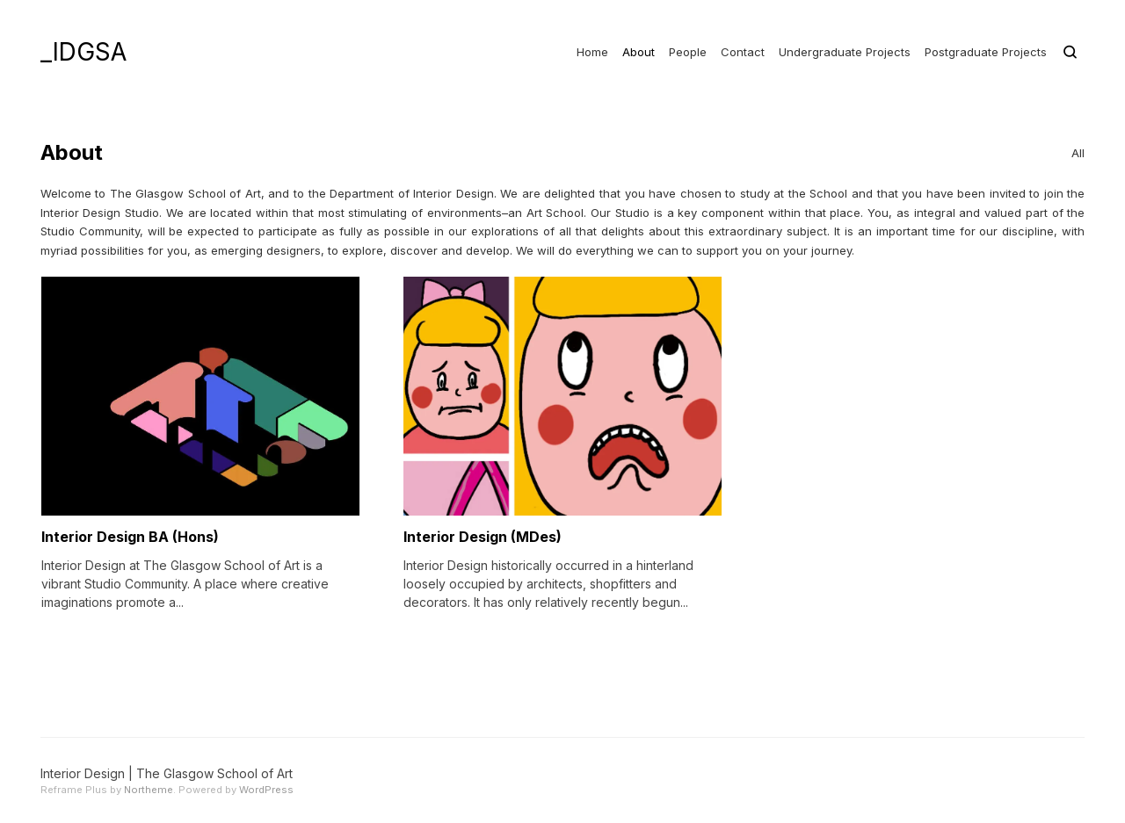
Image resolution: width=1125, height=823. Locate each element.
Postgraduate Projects (986, 52)
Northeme (148, 789)
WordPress (266, 789)
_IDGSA (83, 52)
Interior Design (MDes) (482, 536)
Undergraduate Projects (845, 52)
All (1078, 153)
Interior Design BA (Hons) (130, 536)
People (688, 52)
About (638, 52)
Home (592, 52)
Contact (743, 52)
